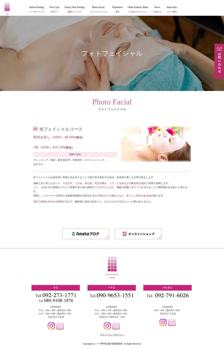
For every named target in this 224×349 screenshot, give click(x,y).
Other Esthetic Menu (138, 9)
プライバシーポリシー (112, 334)
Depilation (117, 9)
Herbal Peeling (36, 9)
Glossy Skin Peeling (75, 9)
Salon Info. (171, 9)
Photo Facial (98, 9)
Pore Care (54, 9)
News (157, 9)
